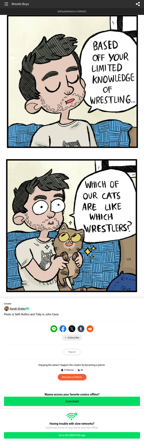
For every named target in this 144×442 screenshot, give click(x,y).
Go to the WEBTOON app (72, 435)
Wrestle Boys (20, 4)
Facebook (63, 328)
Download (72, 401)
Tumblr (81, 328)
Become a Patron (72, 377)
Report (72, 351)
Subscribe (73, 337)
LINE (53, 328)
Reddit (90, 328)
